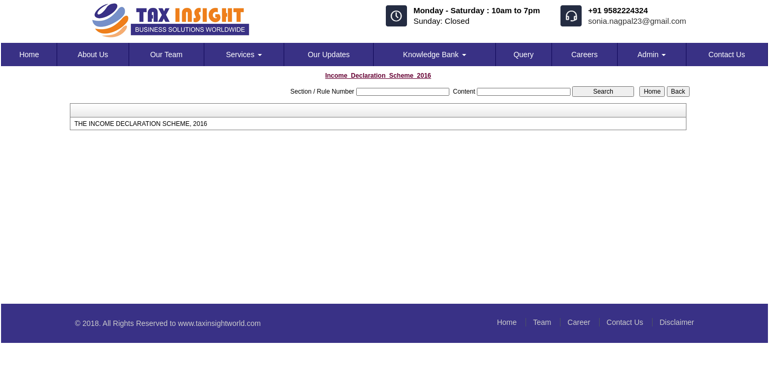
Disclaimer (676, 322)
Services (244, 54)
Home (29, 54)
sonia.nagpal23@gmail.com (637, 20)
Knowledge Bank (434, 54)
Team (542, 322)
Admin (652, 54)
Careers (584, 54)
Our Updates (328, 54)
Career (578, 322)
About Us (93, 54)
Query (523, 54)
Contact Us (727, 54)
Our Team (166, 54)
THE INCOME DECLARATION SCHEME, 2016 (140, 124)
